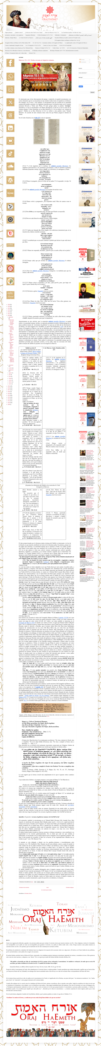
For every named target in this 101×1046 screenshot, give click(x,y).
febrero (10, 382)
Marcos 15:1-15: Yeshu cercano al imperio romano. (36, 60)
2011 (9, 400)
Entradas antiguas (70, 887)
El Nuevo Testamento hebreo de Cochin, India (16, 53)
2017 (9, 389)
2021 (9, 313)
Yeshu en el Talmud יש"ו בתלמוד (42, 48)
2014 (9, 395)
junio (10, 376)
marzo (10, 380)
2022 (9, 311)
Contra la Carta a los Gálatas (50, 45)
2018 (9, 388)
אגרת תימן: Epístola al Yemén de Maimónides (77, 48)
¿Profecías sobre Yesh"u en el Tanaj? (33, 32)
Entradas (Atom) (28, 893)
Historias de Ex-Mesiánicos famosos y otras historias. (17, 50)
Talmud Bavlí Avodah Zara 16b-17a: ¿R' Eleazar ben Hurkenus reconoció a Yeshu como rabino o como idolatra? (87, 556)
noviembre (11, 365)
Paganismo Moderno (30, 35)
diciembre (11, 317)
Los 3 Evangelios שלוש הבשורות (33, 45)
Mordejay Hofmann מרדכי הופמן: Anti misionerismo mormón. (64, 50)
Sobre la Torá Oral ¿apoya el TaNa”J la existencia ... (11, 360)
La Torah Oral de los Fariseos (26, 37)
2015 (9, 393)
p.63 (48, 716)
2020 (9, 315)
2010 (9, 402)
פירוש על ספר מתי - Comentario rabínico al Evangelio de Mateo (48, 42)
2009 (9, 404)
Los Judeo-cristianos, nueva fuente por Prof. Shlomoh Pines (19, 48)
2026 (9, 304)
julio (10, 374)
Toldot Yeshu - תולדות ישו (59, 48)
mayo (10, 378)
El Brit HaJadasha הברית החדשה (45, 35)
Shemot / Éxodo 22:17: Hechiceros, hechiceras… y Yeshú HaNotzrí (90, 452)
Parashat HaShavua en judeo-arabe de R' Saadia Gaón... (68, 37)
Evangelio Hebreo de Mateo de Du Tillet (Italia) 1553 (17, 42)
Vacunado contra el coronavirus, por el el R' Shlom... (11, 329)
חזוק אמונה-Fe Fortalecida (65, 45)
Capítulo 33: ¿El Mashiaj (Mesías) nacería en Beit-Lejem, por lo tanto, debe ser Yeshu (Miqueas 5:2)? (90, 544)
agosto (10, 372)
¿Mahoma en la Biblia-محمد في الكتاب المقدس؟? (80, 35)
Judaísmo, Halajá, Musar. (11, 37)
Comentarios (83, 62)
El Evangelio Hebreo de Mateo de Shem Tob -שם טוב (67, 40)
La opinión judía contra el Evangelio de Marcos (76, 42)
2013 (9, 397)
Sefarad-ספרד (32, 53)
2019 (9, 386)
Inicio (47, 887)
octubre (10, 368)
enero (10, 383)
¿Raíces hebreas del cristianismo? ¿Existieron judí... (11, 337)
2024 (9, 308)
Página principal (8, 32)
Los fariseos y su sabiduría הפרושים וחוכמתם (11, 353)
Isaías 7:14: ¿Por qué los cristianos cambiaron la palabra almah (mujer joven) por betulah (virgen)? (90, 466)
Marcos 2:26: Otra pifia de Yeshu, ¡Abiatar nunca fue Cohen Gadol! (90, 517)
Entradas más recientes (24, 887)
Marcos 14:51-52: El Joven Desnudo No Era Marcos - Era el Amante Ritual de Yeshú (90, 530)
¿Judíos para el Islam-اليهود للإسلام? (44, 37)
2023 (9, 310)
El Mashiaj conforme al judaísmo (40, 50)
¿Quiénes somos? (19, 32)
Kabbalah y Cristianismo (60, 35)
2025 (9, 306)
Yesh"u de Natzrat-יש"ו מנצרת (52, 32)
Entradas (82, 59)
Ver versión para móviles (46, 890)
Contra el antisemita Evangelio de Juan (14, 45)
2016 (9, 391)
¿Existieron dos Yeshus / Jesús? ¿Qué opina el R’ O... (11, 346)
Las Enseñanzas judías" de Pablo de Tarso (71, 32)
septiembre (11, 369)
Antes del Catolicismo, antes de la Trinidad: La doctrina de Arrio (90, 478)
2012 (9, 399)
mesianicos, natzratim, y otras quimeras (14, 35)
